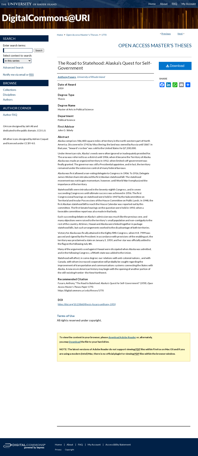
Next (180, 33)
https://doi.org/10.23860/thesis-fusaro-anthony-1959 (87, 304)
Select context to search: (17, 55)
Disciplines (9, 94)
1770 (103, 34)
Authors (8, 99)
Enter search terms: (14, 45)
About (70, 444)
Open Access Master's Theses (82, 34)
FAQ (80, 444)
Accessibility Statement (118, 444)
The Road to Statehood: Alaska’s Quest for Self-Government (105, 65)
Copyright (69, 449)
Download (175, 66)
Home (60, 34)
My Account (94, 444)
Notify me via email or (18, 74)
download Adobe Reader (122, 337)
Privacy (58, 449)
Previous (166, 33)
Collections (9, 89)
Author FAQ (10, 114)
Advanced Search (13, 67)
